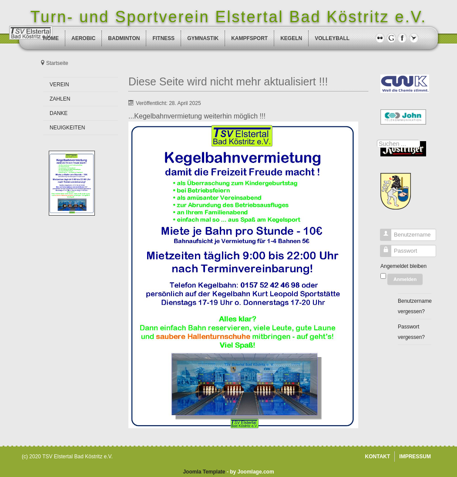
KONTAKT (377, 456)
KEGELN (291, 38)
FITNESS (163, 38)
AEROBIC (83, 38)
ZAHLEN (60, 99)
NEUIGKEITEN (67, 128)
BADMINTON (124, 38)
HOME (51, 38)
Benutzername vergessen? (414, 306)
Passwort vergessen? (411, 332)
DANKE (58, 113)
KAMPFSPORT (249, 38)
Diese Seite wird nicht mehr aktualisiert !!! (228, 81)
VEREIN (59, 84)
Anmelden (405, 279)
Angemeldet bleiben (403, 266)
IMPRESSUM (415, 456)
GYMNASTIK (202, 38)
